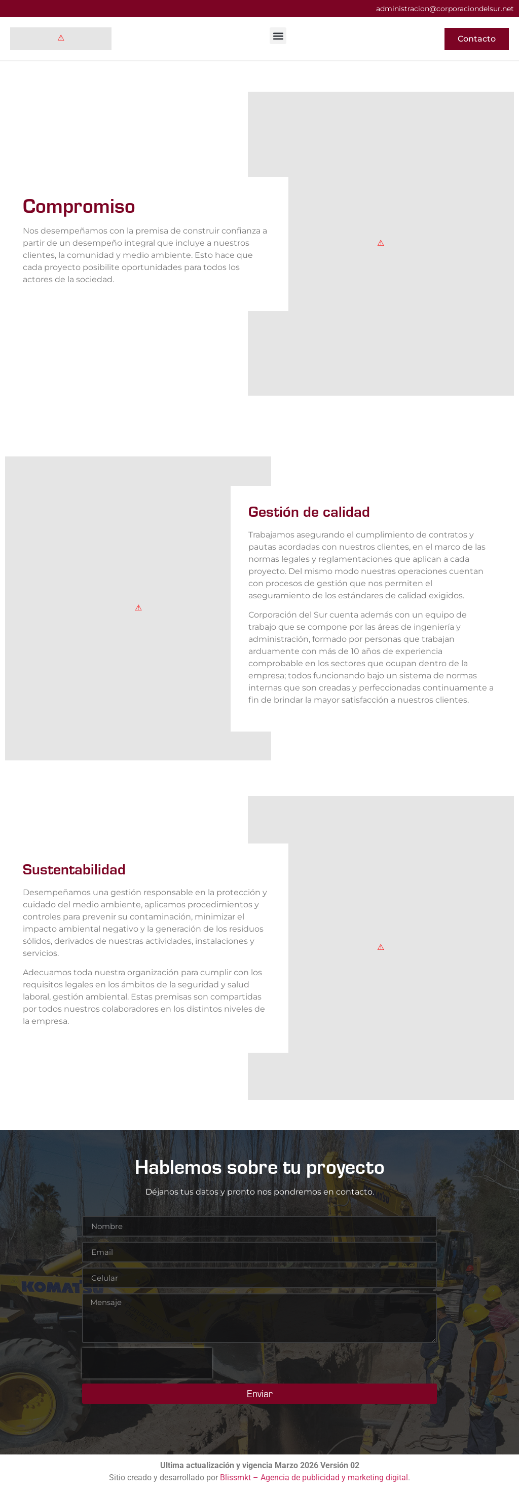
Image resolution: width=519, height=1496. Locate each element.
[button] (278, 35)
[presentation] (147, 1363)
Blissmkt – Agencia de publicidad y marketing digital (314, 1477)
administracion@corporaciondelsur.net (445, 8)
